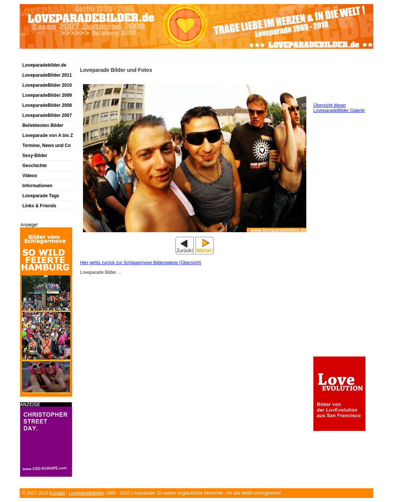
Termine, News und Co (46, 145)
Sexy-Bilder (34, 155)
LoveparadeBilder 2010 (47, 85)
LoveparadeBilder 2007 (47, 115)
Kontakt (57, 493)
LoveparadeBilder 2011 (47, 75)
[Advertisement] (107, 57)
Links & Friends (39, 205)
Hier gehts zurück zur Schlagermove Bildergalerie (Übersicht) (140, 262)
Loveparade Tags (40, 195)
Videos (29, 175)
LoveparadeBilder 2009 (47, 95)
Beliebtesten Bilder (42, 125)
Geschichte (34, 165)
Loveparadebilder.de (44, 65)
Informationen (37, 185)
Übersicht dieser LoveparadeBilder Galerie (339, 108)
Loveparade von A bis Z (47, 135)
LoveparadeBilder (86, 493)
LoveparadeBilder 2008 (47, 105)
